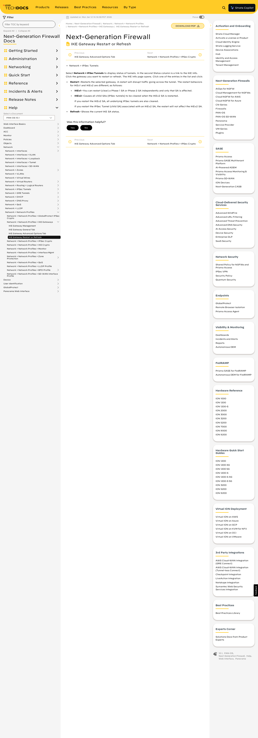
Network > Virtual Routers (18, 182)
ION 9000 (221, 430)
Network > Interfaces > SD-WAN (22, 166)
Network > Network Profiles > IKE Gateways (30, 222)
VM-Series (221, 129)
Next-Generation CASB (229, 186)
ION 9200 (221, 434)
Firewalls (221, 109)
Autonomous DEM (226, 347)
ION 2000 (221, 410)
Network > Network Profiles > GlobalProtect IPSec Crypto (33, 217)
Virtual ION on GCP (226, 525)
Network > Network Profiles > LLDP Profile (29, 266)
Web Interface (226, 659)
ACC (5, 132)
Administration (23, 59)
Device (7, 280)
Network (8, 147)
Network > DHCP (14, 197)
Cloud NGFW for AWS (228, 97)
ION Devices (223, 182)
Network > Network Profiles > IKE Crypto (28, 245)
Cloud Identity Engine (227, 42)
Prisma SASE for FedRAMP (231, 371)
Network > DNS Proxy (16, 201)
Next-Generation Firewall (87, 23)
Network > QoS (13, 204)
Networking (20, 67)
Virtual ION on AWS (227, 517)
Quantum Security (226, 280)
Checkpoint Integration (228, 574)
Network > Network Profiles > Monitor (26, 249)
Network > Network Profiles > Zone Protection (25, 257)
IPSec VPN (222, 272)
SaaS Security (223, 241)
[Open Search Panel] (225, 7)
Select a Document (13, 113)
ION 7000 (221, 426)
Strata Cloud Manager (228, 34)
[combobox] (29, 24)
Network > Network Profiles (19, 212)
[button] (256, 590)
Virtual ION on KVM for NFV (231, 529)
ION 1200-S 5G (224, 481)
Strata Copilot (241, 8)
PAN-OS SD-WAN (226, 117)
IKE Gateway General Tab (22, 229)
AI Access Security (226, 229)
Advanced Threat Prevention (232, 221)
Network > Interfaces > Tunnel (20, 162)
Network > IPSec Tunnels (18, 189)
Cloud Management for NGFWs (233, 93)
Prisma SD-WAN (225, 178)
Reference (18, 83)
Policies (7, 139)
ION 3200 (221, 418)
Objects (7, 143)
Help (13, 108)
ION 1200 (221, 402)
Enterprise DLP (224, 237)
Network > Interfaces (16, 151)
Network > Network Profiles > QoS (25, 262)
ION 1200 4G (223, 465)
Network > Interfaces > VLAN (20, 154)
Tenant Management (227, 65)
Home (69, 23)
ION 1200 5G (223, 469)
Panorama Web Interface (16, 291)
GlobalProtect (10, 287)
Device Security (224, 233)
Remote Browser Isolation (230, 307)
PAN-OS (220, 113)
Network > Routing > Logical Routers (24, 185)
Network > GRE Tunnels (17, 193)
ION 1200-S (222, 407)
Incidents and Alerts (227, 339)
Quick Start (19, 75)
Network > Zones (14, 170)
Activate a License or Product (232, 38)
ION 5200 (221, 422)
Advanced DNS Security (229, 225)
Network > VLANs (14, 174)
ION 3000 (221, 414)
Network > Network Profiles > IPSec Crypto (29, 241)
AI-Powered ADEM (226, 168)
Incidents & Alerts (25, 91)
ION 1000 (221, 398)
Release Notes (22, 99)
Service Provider (225, 125)
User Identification (13, 284)
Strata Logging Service (228, 46)
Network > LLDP (14, 208)
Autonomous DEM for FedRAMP (233, 375)
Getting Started (23, 51)
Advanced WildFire (226, 213)
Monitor (7, 135)
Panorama (221, 121)
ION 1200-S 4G (224, 477)
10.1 (221, 653)
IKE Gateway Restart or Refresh (25, 237)
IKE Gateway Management (22, 226)
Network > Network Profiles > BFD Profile (28, 270)
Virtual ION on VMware (229, 537)
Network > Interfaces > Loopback (22, 158)
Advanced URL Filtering (229, 217)
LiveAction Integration (228, 578)
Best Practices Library (228, 613)
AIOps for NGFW (225, 89)
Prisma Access (224, 156)
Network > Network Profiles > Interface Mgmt (30, 252)
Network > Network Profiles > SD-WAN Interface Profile (32, 275)
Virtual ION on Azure (227, 521)
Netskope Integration (227, 582)
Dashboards (222, 335)
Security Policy (224, 276)
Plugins (220, 133)
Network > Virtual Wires (17, 178)
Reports (220, 343)
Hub (218, 54)
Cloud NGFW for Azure (228, 101)
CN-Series (221, 105)
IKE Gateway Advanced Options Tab (27, 233)
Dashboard (9, 128)
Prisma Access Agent (227, 311)
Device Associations (227, 50)
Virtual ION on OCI (226, 533)
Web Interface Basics (14, 124)
